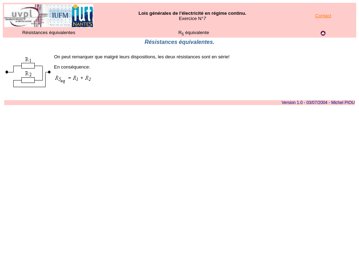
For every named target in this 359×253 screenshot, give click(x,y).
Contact (323, 15)
